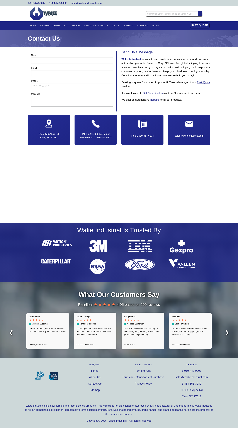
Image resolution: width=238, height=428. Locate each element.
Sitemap (95, 390)
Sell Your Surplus (96, 25)
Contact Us (95, 383)
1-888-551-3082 (57, 3)
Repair (76, 25)
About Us (94, 377)
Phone (34, 81)
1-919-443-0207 (36, 3)
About (155, 25)
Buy (66, 25)
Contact (128, 25)
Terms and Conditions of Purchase (143, 377)
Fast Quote (199, 25)
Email (34, 68)
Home (33, 25)
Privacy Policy (143, 383)
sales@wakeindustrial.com (86, 3)
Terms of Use (143, 370)
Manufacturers (50, 25)
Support (142, 25)
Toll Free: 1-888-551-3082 (96, 134)
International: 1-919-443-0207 (96, 137)
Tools (115, 25)
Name (34, 55)
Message (35, 94)
